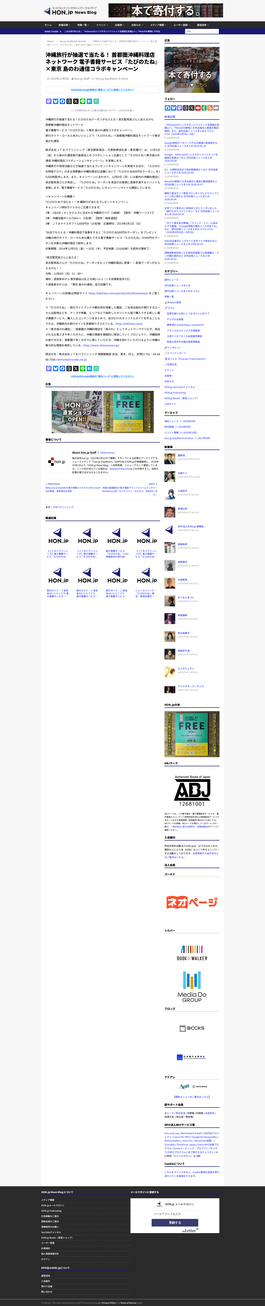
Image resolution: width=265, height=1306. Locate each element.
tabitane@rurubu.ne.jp (71, 359)
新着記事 (63, 25)
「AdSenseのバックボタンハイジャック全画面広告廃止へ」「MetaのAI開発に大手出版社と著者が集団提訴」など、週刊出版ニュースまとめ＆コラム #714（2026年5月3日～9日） (191, 129)
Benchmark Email (191, 1133)
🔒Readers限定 (172, 302)
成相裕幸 (182, 544)
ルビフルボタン (182, 1156)
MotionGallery (172, 1140)
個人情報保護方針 (50, 1253)
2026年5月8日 (172, 176)
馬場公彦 (182, 508)
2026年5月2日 (172, 262)
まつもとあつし (186, 597)
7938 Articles (107, 452)
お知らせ (136, 25)
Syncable (169, 1144)
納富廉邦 (182, 615)
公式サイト (170, 404)
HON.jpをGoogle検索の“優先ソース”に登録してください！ (103, 89)
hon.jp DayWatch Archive (111, 78)
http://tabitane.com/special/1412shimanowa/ (118, 293)
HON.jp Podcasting (175, 392)
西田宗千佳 (184, 650)
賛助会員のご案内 (50, 1221)
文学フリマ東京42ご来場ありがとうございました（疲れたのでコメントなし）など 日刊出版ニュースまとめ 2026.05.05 (191, 211)
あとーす (169, 1113)
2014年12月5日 (59, 78)
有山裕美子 (184, 633)
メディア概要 (157, 25)
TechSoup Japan (186, 1144)
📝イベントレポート (175, 353)
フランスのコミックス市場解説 (182, 330)
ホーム (48, 25)
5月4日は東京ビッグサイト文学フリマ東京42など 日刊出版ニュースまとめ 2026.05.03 (190, 242)
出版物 (118, 25)
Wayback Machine (120, 468)
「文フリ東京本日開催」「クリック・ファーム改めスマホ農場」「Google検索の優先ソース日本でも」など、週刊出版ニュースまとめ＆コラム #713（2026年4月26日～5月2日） (191, 227)
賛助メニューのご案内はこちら (192, 1096)
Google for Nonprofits (204, 1137)
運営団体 (201, 25)
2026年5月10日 (173, 149)
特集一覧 (82, 25)
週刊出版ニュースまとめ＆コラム (182, 291)
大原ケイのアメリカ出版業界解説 (183, 336)
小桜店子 (182, 490)
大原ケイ (182, 473)
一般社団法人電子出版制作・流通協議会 (189, 826)
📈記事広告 (170, 364)
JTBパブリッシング (63, 507)
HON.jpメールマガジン (52, 1205)
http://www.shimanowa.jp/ (101, 345)
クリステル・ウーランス (191, 686)
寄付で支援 (46, 1286)
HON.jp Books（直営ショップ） (181, 398)
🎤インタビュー (173, 347)
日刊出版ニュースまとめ (177, 285)
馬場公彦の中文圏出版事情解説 (182, 341)
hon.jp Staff (81, 78)
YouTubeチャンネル (51, 1232)
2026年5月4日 (172, 236)
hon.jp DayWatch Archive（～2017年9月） (188, 438)
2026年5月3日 (172, 247)
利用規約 (45, 1248)
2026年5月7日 (172, 188)
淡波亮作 (209, 1113)
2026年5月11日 (173, 137)
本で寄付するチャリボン (201, 1152)
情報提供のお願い (50, 1226)
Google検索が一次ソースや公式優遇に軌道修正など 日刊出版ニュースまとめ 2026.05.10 (190, 144)
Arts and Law (171, 1133)
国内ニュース (171, 279)
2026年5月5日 (172, 217)
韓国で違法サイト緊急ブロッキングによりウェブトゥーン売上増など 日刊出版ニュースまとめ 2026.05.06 (191, 196)
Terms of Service (128, 1302)
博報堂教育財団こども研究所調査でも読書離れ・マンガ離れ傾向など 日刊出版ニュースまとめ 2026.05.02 (191, 255)
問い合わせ (46, 1291)
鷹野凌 (181, 455)
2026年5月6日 (172, 203)
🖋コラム (169, 308)
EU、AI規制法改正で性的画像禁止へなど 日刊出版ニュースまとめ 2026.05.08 (191, 171)
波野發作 (182, 562)
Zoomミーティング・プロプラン (190, 1148)
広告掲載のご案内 (50, 1216)
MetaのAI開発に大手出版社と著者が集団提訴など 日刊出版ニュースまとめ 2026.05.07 (190, 183)
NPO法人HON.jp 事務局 (191, 526)
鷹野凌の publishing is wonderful (184, 324)
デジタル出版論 (173, 319)
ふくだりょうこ (186, 668)
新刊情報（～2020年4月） (178, 426)
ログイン (45, 1259)
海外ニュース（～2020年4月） (180, 421)
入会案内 (45, 1281)
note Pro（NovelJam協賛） (198, 1140)
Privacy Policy (109, 1302)
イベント (101, 25)
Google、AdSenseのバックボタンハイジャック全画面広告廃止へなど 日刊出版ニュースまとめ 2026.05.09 (191, 157)
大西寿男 (182, 579)
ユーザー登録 (180, 25)
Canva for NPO (181, 1137)
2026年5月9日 (172, 164)
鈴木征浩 (180, 1113)
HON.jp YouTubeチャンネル (179, 387)
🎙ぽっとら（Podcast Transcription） (185, 358)
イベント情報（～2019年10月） (181, 432)
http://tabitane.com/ (129, 324)
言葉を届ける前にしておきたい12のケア (187, 313)
